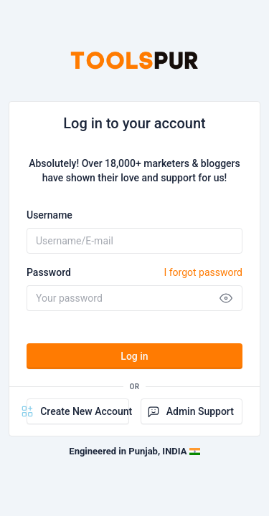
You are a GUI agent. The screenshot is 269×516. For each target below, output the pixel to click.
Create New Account (78, 411)
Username (49, 215)
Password (134, 272)
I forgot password (203, 272)
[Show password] (226, 298)
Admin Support (190, 411)
